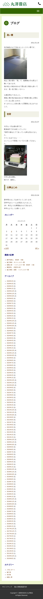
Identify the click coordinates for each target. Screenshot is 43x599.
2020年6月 (10, 454)
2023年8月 (10, 360)
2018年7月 (10, 511)
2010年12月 (10, 556)
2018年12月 (10, 499)
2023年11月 (10, 353)
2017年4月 (10, 536)
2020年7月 (10, 452)
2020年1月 (10, 467)
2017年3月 (10, 538)
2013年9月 (10, 541)
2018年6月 (10, 514)
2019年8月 (10, 479)
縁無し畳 (9, 577)
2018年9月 (10, 506)
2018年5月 (10, 516)
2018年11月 (10, 501)
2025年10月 (10, 296)
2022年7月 (10, 392)
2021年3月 (10, 432)
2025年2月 (10, 316)
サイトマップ (7, 587)
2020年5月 (10, 457)
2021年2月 (10, 434)
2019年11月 (10, 472)
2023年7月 (10, 363)
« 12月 (6, 248)
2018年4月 (10, 519)
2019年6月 (10, 484)
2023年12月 (10, 350)
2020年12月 (10, 439)
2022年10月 (10, 385)
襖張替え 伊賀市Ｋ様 (14, 267)
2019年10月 (10, 474)
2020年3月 (10, 462)
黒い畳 (10, 35)
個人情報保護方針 (20, 587)
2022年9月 (10, 387)
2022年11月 (10, 382)
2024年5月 (10, 338)
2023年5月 (10, 368)
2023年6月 (10, 365)
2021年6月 (10, 424)
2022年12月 (10, 380)
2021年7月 (10, 422)
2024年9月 (10, 328)
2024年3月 (10, 343)
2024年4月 (10, 340)
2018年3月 (10, 521)
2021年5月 (10, 427)
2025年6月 (10, 306)
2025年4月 (10, 311)
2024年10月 (10, 325)
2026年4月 (10, 281)
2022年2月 (10, 405)
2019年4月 (10, 489)
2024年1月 (10, 348)
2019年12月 (10, 469)
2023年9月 (10, 358)
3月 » (37, 248)
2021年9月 (10, 417)
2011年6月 (10, 548)
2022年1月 (10, 407)
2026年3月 (10, 283)
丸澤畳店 (15, 4)
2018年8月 (10, 509)
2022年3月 (10, 402)
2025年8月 (10, 301)
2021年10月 (10, 415)
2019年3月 (10, 491)
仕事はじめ (12, 187)
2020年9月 (10, 447)
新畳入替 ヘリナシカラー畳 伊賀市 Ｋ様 (20, 265)
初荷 (9, 114)
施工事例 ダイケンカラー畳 (16, 262)
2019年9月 (10, 476)
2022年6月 (10, 395)
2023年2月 (10, 375)
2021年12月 (10, 410)
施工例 (9, 572)
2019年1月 (10, 496)
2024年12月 (10, 321)
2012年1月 (10, 546)
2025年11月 (10, 293)
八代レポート (11, 570)
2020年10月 (10, 444)
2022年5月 (10, 397)
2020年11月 (10, 442)
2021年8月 (10, 420)
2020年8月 (10, 449)
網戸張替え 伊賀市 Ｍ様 (15, 260)
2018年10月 (10, 504)
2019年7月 (10, 481)
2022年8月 (10, 390)
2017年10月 (10, 533)
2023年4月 (10, 370)
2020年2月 (10, 464)
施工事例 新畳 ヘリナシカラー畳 (18, 270)
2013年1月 (10, 543)
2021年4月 (10, 430)
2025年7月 (10, 303)
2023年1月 (10, 377)
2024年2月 (10, 345)
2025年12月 (10, 291)
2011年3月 (10, 551)
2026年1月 (10, 288)
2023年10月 (10, 355)
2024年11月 (10, 323)
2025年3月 (10, 313)
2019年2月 (10, 494)
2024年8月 (10, 330)
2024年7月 (10, 333)
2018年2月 (10, 524)
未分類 (9, 574)
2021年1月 (10, 437)
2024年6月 (10, 335)
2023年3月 (10, 373)
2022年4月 (10, 400)
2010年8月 (10, 558)
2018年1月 (10, 526)
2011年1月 (10, 553)
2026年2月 (10, 286)
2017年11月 (10, 531)
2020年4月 (10, 459)
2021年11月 (10, 412)
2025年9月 (10, 298)
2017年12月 (10, 528)
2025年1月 (10, 318)
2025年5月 (10, 308)
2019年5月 (10, 486)
